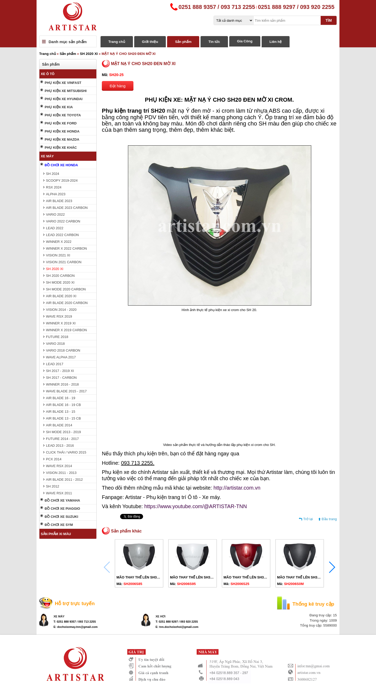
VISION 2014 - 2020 (61, 310)
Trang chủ (116, 42)
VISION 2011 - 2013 (61, 473)
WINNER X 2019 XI (60, 323)
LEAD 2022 (54, 228)
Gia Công (244, 41)
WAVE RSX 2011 (59, 493)
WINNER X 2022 (59, 242)
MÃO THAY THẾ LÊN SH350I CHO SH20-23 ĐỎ (260, 577)
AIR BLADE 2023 (59, 201)
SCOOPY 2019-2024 (62, 180)
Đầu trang (329, 519)
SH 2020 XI (89, 54)
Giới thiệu (150, 42)
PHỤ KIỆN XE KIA (59, 107)
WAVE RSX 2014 (59, 466)
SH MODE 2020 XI (60, 282)
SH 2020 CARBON (60, 276)
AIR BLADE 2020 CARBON (67, 303)
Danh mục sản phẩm (68, 41)
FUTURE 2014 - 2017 (62, 439)
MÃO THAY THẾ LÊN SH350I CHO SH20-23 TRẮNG (210, 577)
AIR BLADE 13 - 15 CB (63, 418)
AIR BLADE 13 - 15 (60, 412)
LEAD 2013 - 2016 (60, 446)
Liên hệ (275, 42)
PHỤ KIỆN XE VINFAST (63, 83)
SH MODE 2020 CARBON (66, 289)
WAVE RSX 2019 (59, 316)
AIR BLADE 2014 (59, 425)
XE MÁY (47, 156)
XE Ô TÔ (48, 74)
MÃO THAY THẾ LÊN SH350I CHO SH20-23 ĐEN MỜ (318, 577)
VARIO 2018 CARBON (63, 350)
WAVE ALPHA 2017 (61, 357)
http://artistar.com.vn (236, 488)
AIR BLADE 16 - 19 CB (63, 405)
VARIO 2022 (55, 214)
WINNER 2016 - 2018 (62, 384)
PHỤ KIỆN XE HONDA (62, 131)
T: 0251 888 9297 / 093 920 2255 (177, 621)
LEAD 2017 (54, 364)
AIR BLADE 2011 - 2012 (64, 479)
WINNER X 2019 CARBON (66, 330)
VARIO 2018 (55, 344)
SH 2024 (52, 174)
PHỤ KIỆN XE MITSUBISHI (66, 91)
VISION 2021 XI (58, 255)
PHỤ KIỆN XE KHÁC (61, 148)
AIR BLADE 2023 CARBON (67, 208)
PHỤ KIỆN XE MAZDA (62, 139)
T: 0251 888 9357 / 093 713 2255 (75, 621)
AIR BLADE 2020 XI (61, 296)
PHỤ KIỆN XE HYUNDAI (64, 99)
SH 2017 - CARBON (61, 378)
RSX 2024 (53, 187)
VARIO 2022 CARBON (63, 221)
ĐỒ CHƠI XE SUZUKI (61, 517)
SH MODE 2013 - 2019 (63, 432)
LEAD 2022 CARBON (62, 235)
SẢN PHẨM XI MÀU (56, 534)
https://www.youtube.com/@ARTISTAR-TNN (195, 506)
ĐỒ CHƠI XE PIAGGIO (62, 509)
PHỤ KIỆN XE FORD (61, 123)
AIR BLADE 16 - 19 (60, 398)
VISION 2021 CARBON (63, 262)
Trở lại (308, 519)
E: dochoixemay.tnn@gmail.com (76, 626)
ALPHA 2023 (55, 194)
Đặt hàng (118, 86)
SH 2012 (52, 486)
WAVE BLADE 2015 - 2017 (66, 391)
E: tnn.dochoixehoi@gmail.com (177, 626)
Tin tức (214, 42)
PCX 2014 (53, 459)
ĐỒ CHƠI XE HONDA (61, 165)
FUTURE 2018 (57, 337)
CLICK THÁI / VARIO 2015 (66, 452)
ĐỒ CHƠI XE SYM (59, 525)
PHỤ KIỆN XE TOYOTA (63, 115)
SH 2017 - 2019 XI (60, 371)
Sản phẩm (183, 42)
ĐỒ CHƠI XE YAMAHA (62, 500)
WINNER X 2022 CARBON (66, 248)
